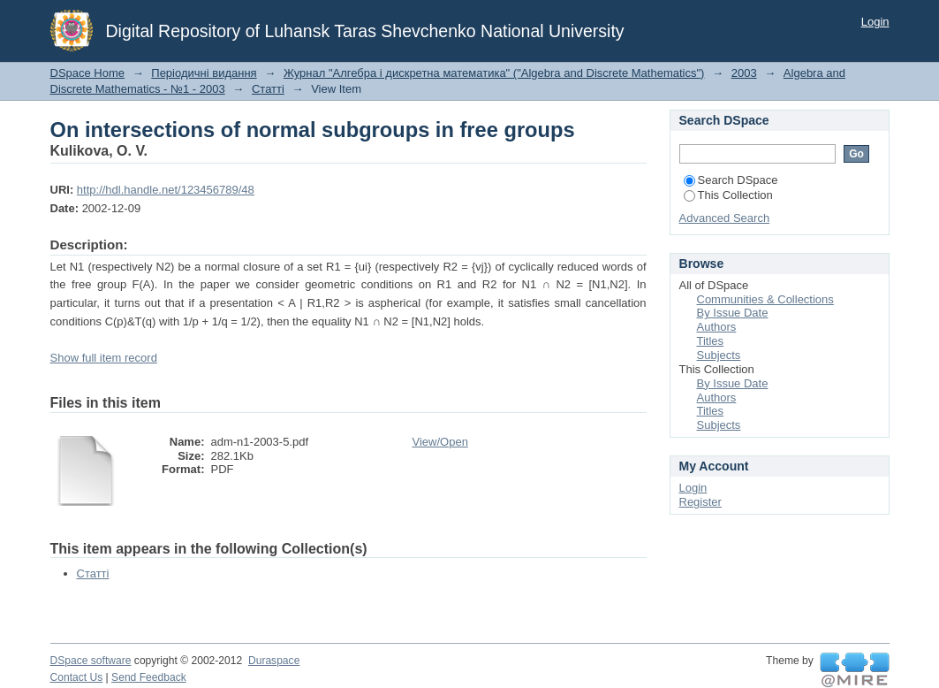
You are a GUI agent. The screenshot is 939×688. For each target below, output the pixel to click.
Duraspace (273, 660)
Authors (717, 326)
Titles (710, 341)
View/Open (440, 441)
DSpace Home (87, 73)
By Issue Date (733, 312)
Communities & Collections (765, 299)
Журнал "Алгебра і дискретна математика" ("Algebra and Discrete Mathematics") (494, 73)
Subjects (719, 355)
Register (700, 501)
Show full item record (103, 357)
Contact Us (76, 677)
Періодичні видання (203, 73)
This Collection (728, 195)
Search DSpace (731, 180)
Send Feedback (148, 677)
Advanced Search (724, 218)
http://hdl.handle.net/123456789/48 (165, 189)
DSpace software (91, 660)
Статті (268, 89)
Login (875, 21)
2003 (744, 73)
